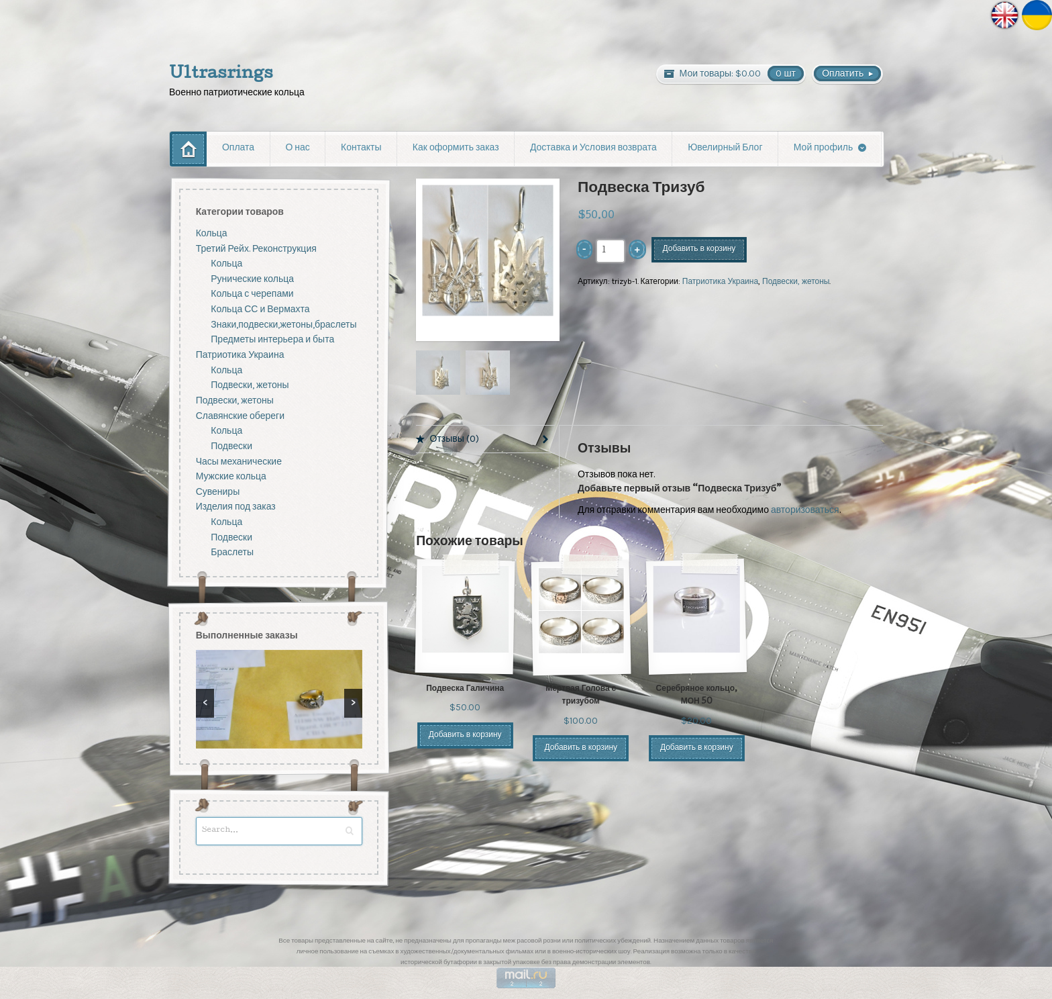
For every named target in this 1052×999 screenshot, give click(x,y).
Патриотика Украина (720, 281)
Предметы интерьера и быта (272, 339)
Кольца (211, 233)
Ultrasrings (221, 74)
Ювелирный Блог (725, 148)
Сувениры (218, 491)
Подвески (231, 446)
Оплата (238, 148)
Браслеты (232, 552)
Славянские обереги (240, 416)
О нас (297, 148)
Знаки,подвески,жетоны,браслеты (283, 324)
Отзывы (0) (454, 438)
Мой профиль (823, 148)
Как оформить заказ (456, 148)
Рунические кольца (252, 279)
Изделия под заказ (236, 506)
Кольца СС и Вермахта (260, 309)
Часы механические (239, 461)
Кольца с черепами (252, 293)
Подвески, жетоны (795, 281)
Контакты (361, 148)
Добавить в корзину (699, 249)
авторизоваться (805, 510)
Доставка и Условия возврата (593, 148)
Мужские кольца (231, 476)
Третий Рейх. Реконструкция (256, 248)
